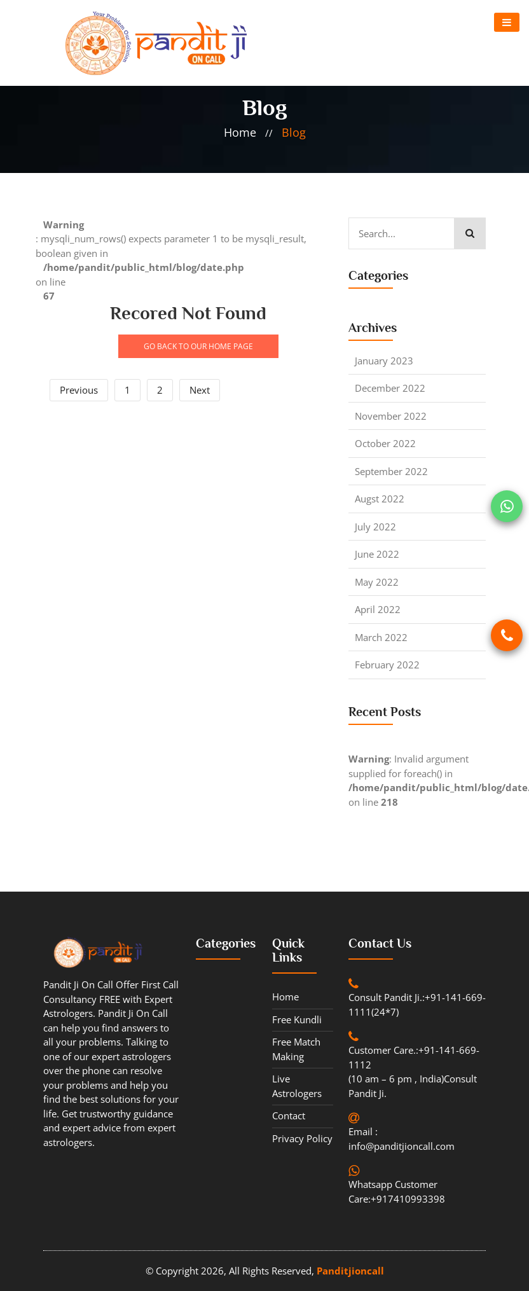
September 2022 (391, 471)
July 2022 (375, 526)
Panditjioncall (350, 1270)
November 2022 (391, 416)
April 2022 (378, 609)
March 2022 (381, 637)
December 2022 (390, 388)
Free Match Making (296, 1049)
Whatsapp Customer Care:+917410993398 (396, 1191)
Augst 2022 (379, 498)
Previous (79, 389)
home (240, 132)
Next (199, 389)
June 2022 (377, 554)
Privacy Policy (302, 1138)
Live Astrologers (297, 1086)
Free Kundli (297, 1019)
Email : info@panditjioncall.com (401, 1138)
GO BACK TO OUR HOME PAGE (198, 346)
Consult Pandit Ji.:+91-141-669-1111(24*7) (417, 1004)
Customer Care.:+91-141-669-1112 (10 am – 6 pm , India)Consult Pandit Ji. (413, 1072)
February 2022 (387, 664)
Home (285, 996)
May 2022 (377, 582)
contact (288, 1115)
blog (294, 132)
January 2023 (384, 360)
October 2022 (385, 443)
